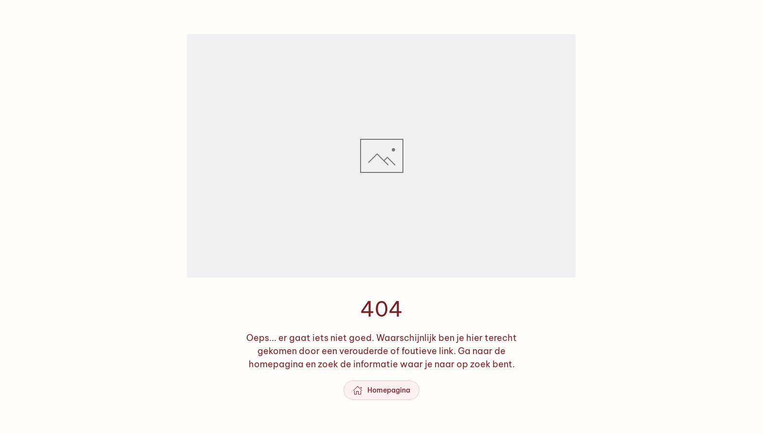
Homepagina (381, 390)
